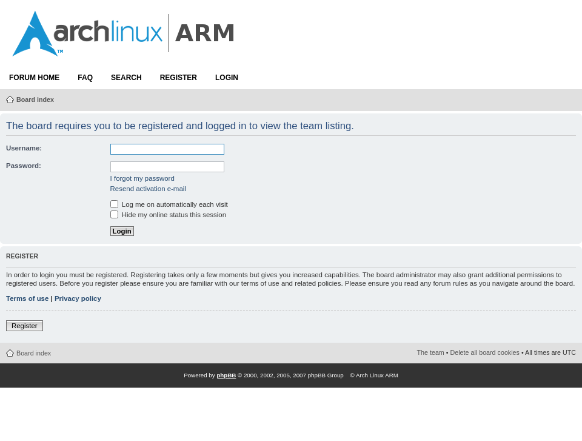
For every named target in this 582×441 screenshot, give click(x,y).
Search (126, 77)
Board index (35, 99)
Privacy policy (78, 298)
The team (430, 352)
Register (178, 77)
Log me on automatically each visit (169, 204)
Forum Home (34, 77)
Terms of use (27, 298)
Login (226, 77)
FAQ (85, 77)
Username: (24, 148)
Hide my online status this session (168, 214)
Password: (23, 165)
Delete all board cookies (485, 352)
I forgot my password (142, 178)
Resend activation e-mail (148, 188)
